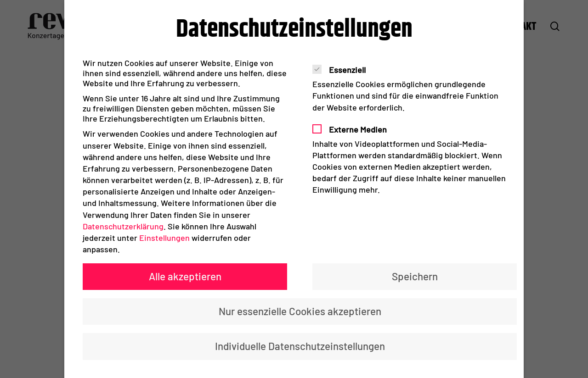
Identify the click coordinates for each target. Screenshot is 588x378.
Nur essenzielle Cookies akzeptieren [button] (300, 311)
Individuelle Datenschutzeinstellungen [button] (300, 345)
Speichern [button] (415, 276)
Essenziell (342, 70)
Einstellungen (164, 238)
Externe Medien (353, 129)
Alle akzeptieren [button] (185, 276)
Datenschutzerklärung (123, 226)
